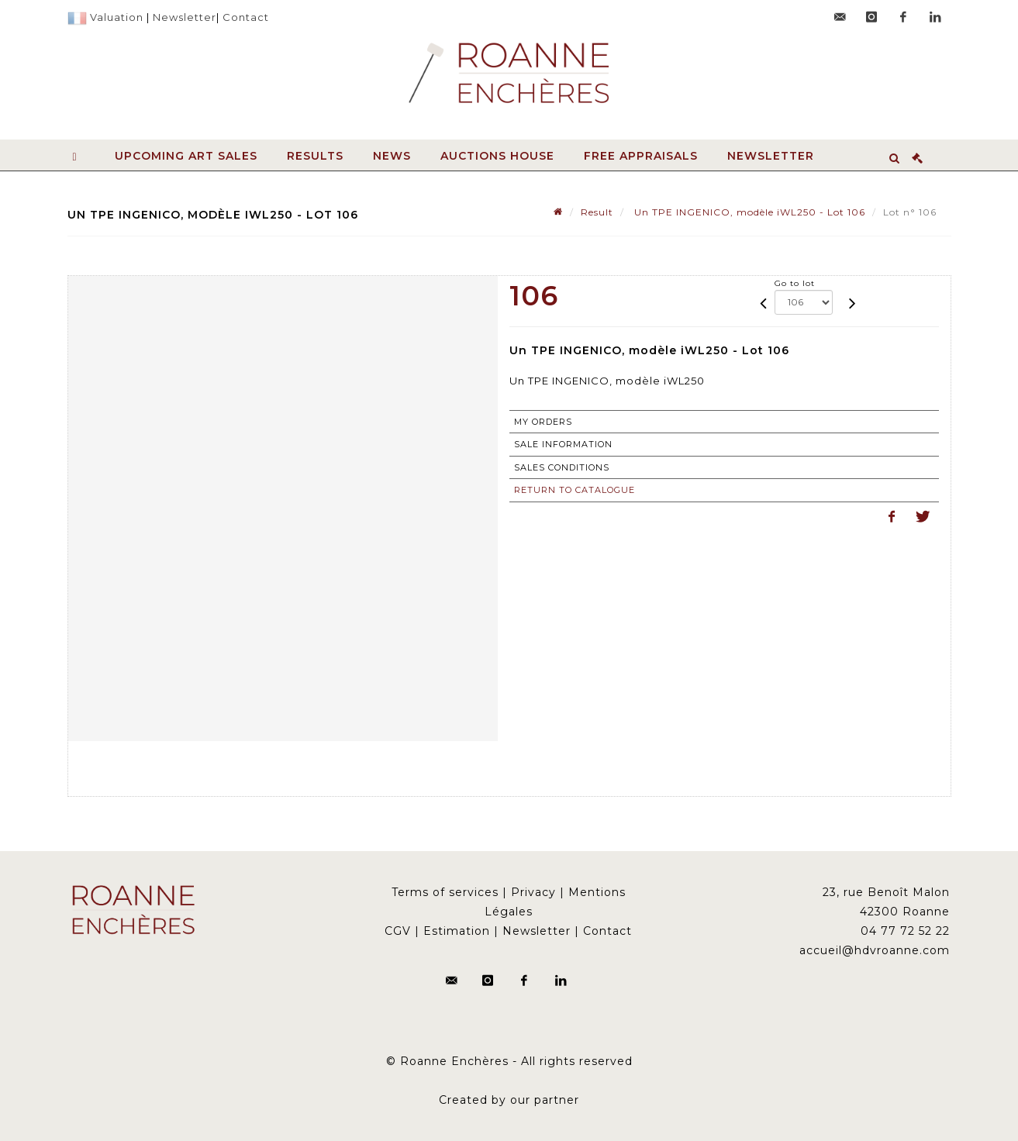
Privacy (533, 892)
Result (597, 212)
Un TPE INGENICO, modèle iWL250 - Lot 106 (748, 212)
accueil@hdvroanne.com (874, 950)
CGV (398, 931)
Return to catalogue (574, 489)
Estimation (456, 931)
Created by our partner (509, 1100)
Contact (246, 17)
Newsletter (184, 17)
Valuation (116, 17)
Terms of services (445, 892)
